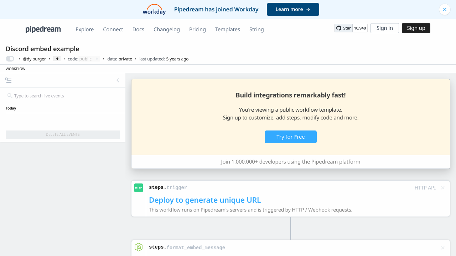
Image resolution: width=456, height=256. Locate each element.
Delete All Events (62, 134)
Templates (227, 29)
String (256, 29)
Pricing (197, 29)
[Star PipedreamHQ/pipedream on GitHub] (343, 28)
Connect (113, 29)
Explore (85, 29)
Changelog (167, 29)
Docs (138, 29)
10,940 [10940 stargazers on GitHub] (360, 28)
